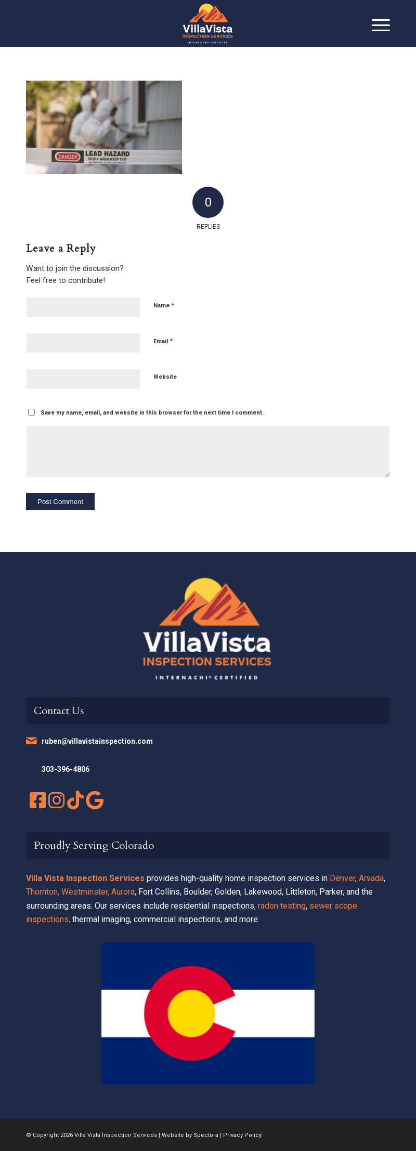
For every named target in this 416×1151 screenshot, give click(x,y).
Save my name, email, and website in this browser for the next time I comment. (152, 412)
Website (165, 376)
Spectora (205, 1135)
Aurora (123, 892)
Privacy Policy (242, 1135)
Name (163, 305)
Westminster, (85, 892)
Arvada (371, 878)
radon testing (282, 906)
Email (163, 341)
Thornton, (42, 892)
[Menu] (375, 23)
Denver (342, 878)
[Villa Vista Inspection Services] (208, 23)
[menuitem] (375, 23)
